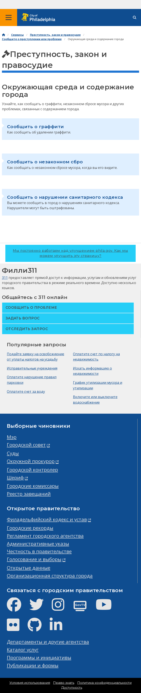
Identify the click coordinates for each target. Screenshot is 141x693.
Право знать (63, 683)
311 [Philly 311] (5, 277)
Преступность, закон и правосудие (55, 35)
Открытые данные (28, 567)
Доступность (71, 688)
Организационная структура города (50, 575)
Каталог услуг (23, 649)
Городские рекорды (30, 528)
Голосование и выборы (34, 559)
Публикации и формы (32, 665)
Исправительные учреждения (32, 368)
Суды (13, 453)
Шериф (15, 477)
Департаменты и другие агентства (48, 641)
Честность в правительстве (39, 551)
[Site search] (134, 17)
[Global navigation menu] (8, 17)
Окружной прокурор (31, 461)
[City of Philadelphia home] (39, 17)
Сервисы (17, 35)
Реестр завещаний (29, 493)
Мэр (11, 437)
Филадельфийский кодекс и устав (47, 519)
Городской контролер (32, 469)
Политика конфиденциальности (104, 683)
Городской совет (26, 444)
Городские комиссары (33, 486)
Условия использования (29, 683)
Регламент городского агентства (45, 535)
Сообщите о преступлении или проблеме (32, 39)
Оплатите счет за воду (26, 391)
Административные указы (38, 543)
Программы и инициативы (39, 657)
